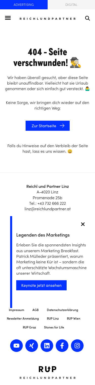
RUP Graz (29, 327)
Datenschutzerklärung (62, 310)
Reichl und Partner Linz (47, 186)
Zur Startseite (43, 125)
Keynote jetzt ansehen (41, 285)
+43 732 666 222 (51, 203)
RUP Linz (53, 318)
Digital (71, 5)
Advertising (24, 5)
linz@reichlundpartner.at (48, 208)
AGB (35, 310)
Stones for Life (54, 327)
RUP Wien (73, 318)
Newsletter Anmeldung (23, 318)
